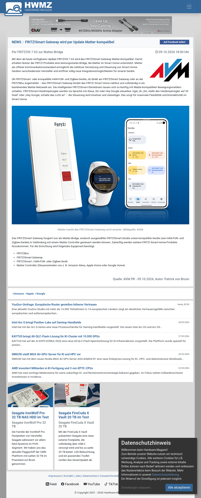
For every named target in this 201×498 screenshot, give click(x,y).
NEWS (16, 42)
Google (40, 293)
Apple (29, 293)
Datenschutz (90, 475)
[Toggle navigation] (189, 7)
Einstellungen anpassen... (137, 487)
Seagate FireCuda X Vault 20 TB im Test (73, 415)
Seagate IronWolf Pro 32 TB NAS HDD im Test (30, 415)
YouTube (92, 484)
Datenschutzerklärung (165, 474)
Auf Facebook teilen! (174, 42)
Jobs (78, 475)
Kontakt (68, 475)
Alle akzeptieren (179, 487)
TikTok (111, 484)
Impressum (55, 475)
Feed (51, 484)
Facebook (70, 484)
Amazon (18, 293)
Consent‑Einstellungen (113, 475)
